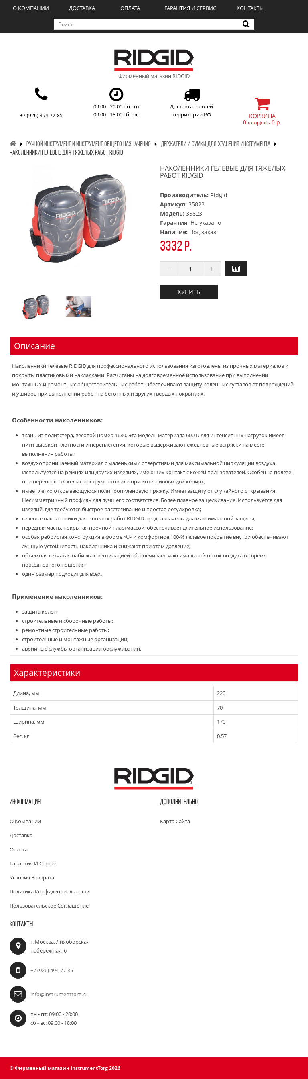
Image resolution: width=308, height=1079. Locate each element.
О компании (31, 8)
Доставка (82, 8)
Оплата (130, 8)
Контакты (250, 8)
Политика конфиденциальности (50, 891)
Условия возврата (32, 877)
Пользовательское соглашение (49, 905)
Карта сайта (175, 821)
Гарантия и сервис (190, 8)
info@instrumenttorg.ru (59, 994)
